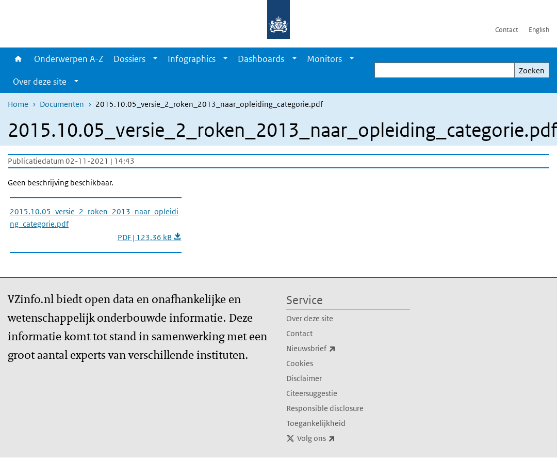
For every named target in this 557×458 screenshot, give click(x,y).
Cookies (299, 363)
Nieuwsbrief (333, 348)
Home (18, 59)
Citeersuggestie (311, 393)
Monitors (324, 59)
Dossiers (129, 59)
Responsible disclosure (325, 408)
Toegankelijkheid (316, 423)
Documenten (62, 104)
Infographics (192, 59)
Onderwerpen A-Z (68, 59)
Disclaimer (304, 378)
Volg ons (339, 438)
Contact (506, 29)
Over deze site (40, 81)
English (539, 29)
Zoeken (532, 70)
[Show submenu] (155, 59)
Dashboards (261, 59)
